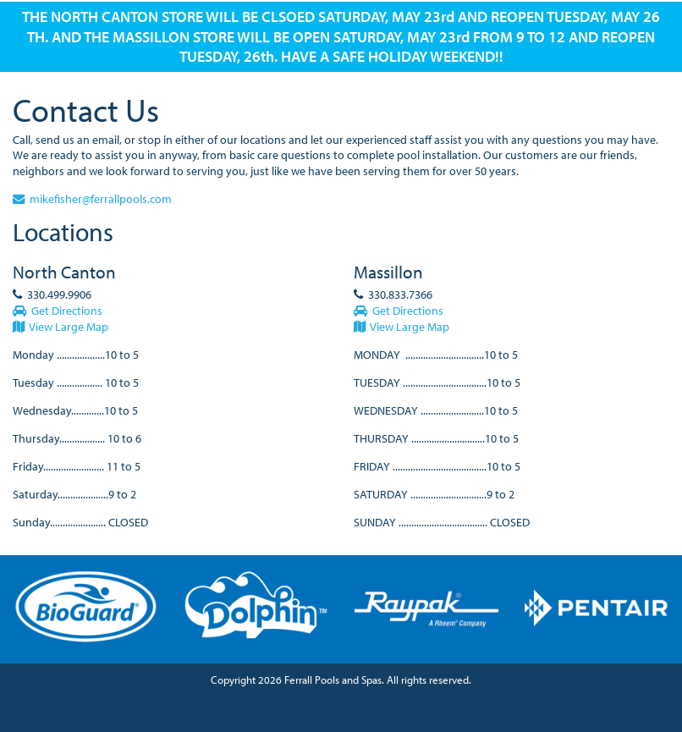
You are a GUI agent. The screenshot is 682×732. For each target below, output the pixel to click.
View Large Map (60, 326)
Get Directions (57, 310)
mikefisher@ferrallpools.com (92, 198)
